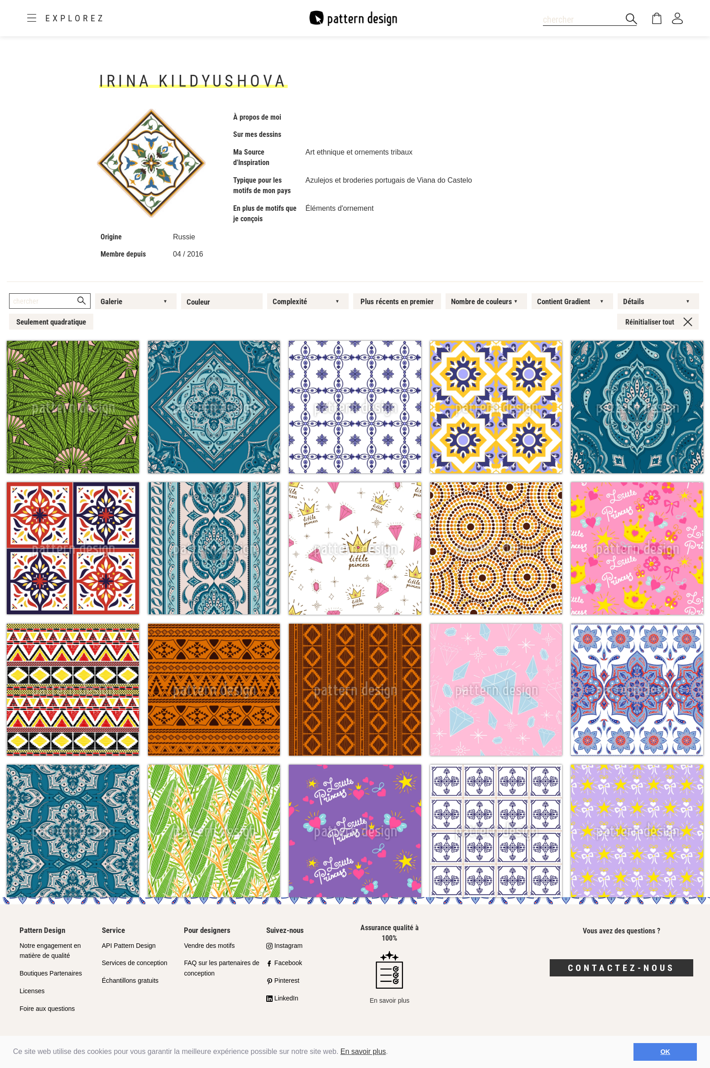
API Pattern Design (129, 945)
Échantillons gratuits (130, 980)
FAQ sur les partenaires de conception (221, 968)
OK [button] (665, 1051)
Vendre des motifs (209, 945)
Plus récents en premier (397, 301)
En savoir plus (363, 1051)
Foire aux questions (47, 1008)
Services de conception (135, 962)
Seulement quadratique (51, 321)
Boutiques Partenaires (50, 973)
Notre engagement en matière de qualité (50, 951)
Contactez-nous (621, 967)
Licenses (31, 991)
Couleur (198, 301)
